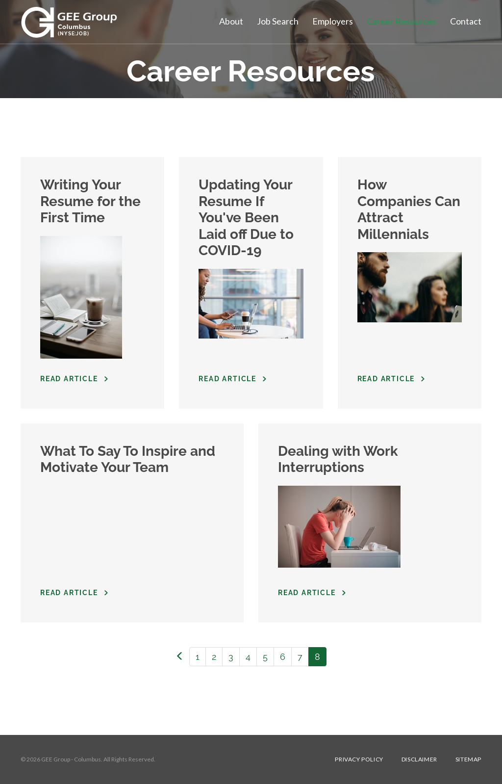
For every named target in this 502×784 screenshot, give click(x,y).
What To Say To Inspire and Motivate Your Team (127, 459)
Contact (465, 21)
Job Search (278, 21)
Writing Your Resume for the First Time (90, 201)
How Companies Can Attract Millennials (408, 209)
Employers (332, 21)
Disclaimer (419, 759)
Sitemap (468, 759)
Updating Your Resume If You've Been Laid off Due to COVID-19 (246, 218)
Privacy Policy (359, 759)
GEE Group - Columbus (71, 759)
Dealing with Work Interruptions (338, 459)
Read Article (69, 379)
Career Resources (401, 21)
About (231, 21)
